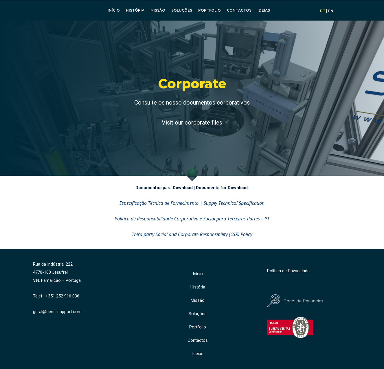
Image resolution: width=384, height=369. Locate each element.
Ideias (264, 10)
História (135, 10)
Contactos (239, 10)
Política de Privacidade (288, 270)
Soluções (181, 10)
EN (330, 11)
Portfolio (209, 10)
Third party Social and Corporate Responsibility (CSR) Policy (192, 234)
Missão (157, 10)
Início (114, 10)
